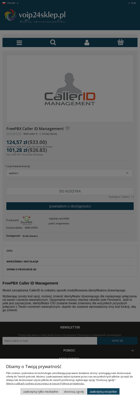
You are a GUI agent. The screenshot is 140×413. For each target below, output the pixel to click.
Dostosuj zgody (74, 391)
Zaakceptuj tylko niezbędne (40, 391)
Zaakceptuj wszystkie (103, 391)
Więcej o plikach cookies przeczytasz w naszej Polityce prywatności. (45, 383)
